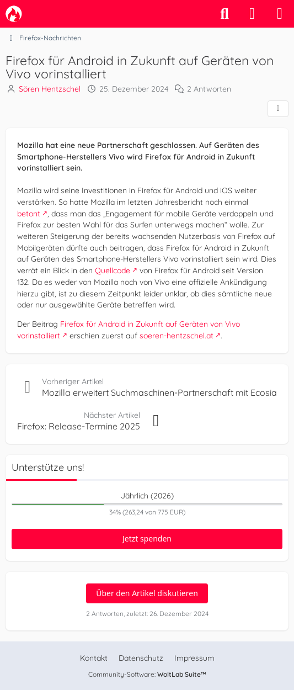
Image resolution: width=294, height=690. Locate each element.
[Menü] (280, 14)
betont (28, 213)
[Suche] (224, 14)
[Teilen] (278, 108)
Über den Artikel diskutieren (147, 593)
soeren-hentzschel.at (176, 336)
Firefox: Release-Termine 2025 (78, 426)
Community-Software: (147, 674)
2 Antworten (209, 89)
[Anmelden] (252, 14)
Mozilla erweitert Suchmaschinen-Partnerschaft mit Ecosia (159, 392)
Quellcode (112, 270)
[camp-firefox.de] (13, 14)
